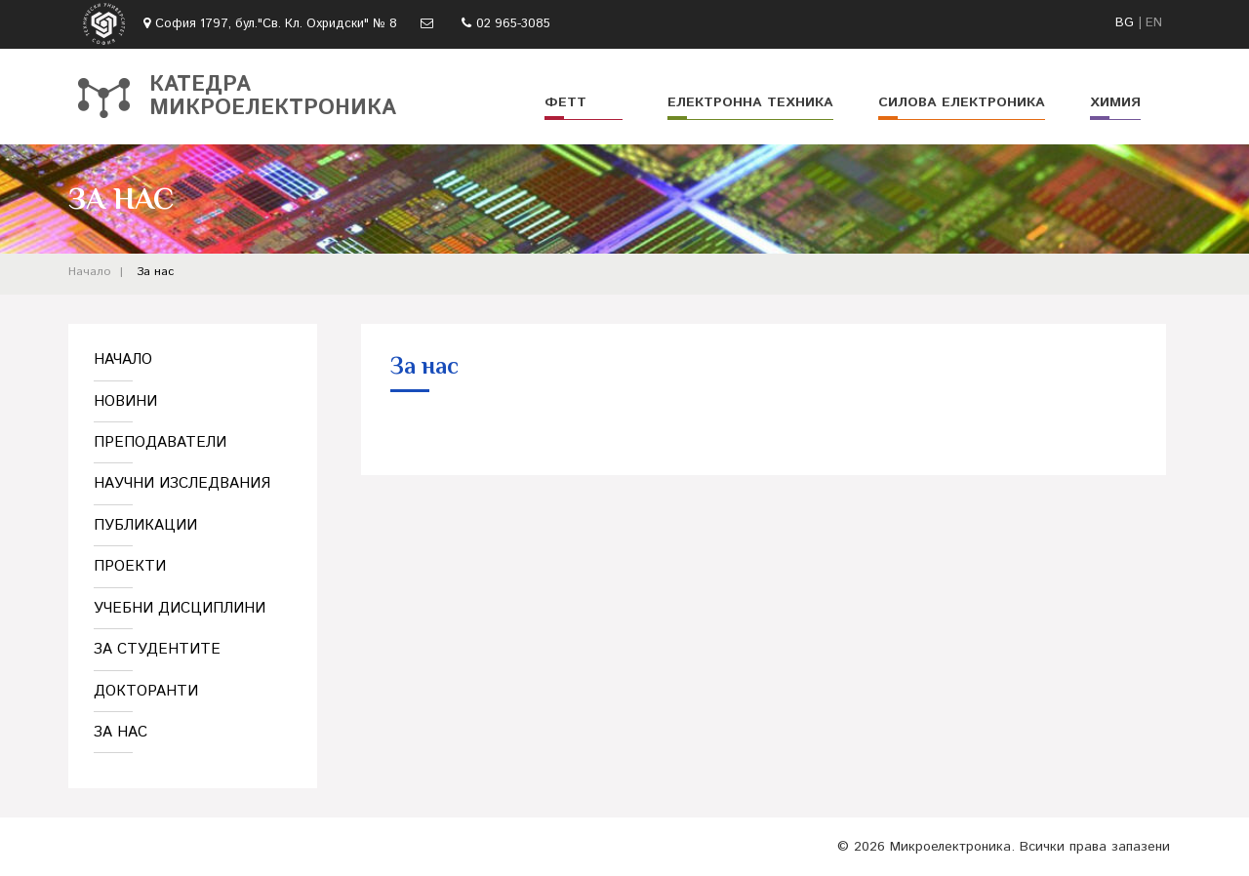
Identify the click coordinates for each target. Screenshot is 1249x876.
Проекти (130, 566)
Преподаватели (160, 442)
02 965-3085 (513, 24)
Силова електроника (961, 102)
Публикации (145, 525)
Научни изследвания (182, 483)
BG (1124, 23)
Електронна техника (750, 102)
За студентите (157, 649)
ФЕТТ (565, 102)
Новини (125, 401)
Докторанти (146, 691)
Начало (89, 271)
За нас (155, 271)
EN (1154, 23)
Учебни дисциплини (179, 608)
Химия (1115, 102)
